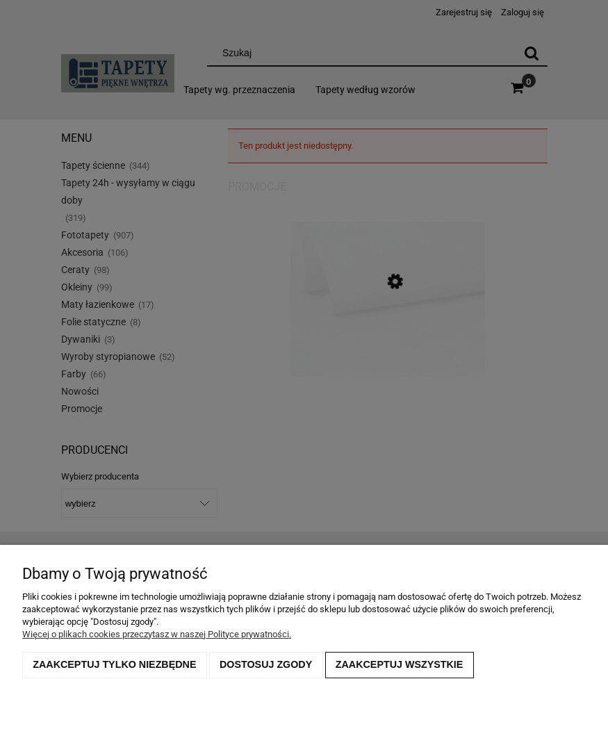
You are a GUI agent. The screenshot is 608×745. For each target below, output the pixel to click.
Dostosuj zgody (266, 664)
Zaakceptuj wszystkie (399, 664)
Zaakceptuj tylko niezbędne (114, 664)
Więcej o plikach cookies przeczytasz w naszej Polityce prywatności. (156, 634)
